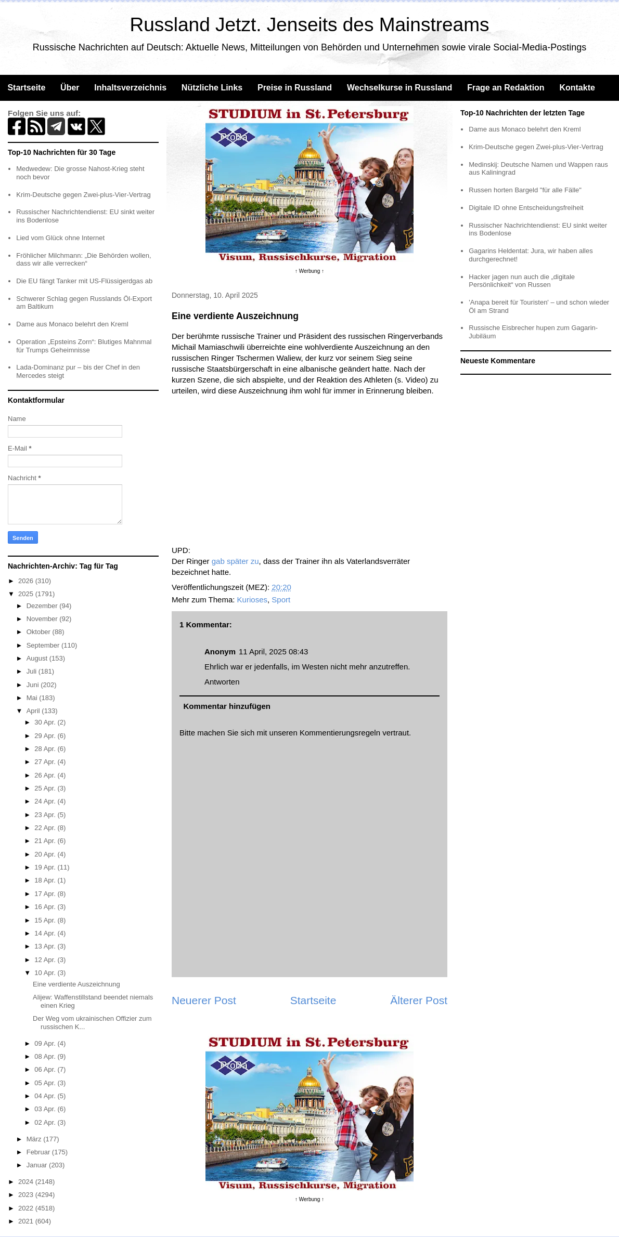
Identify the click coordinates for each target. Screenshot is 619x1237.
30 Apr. (45, 722)
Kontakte (577, 87)
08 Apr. (45, 1056)
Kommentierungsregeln (340, 732)
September (44, 645)
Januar (38, 1165)
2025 (26, 594)
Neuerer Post (204, 1000)
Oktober (40, 632)
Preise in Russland (294, 87)
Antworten (222, 681)
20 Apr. (45, 854)
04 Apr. (45, 1096)
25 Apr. (45, 788)
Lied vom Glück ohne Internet (60, 238)
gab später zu (235, 561)
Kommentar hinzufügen (227, 706)
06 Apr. (45, 1069)
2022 (26, 1208)
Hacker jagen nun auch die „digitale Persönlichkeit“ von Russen (522, 281)
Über (69, 87)
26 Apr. (45, 775)
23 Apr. (45, 815)
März (35, 1139)
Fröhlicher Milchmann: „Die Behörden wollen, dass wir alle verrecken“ (83, 260)
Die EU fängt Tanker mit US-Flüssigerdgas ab (84, 281)
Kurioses (252, 599)
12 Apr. (45, 960)
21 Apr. (45, 841)
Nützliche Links (212, 87)
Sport (281, 599)
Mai (33, 698)
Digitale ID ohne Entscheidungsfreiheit (526, 208)
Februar (39, 1152)
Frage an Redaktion (505, 87)
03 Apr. (45, 1109)
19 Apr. (45, 867)
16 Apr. (45, 907)
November (43, 619)
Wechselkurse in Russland (399, 87)
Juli (32, 671)
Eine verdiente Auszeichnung (76, 984)
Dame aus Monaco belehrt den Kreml (72, 324)
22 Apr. (45, 828)
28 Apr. (45, 749)
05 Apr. (45, 1083)
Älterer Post (418, 1000)
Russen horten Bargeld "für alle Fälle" (525, 190)
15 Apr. (45, 920)
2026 (26, 581)
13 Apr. (45, 946)
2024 (26, 1182)
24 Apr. (45, 801)
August (38, 658)
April (34, 711)
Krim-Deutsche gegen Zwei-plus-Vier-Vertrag (83, 195)
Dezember (43, 606)
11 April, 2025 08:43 (273, 651)
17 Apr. (45, 894)
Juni (34, 685)
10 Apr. (45, 973)
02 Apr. (45, 1122)
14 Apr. (45, 933)
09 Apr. (45, 1043)
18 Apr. (45, 880)
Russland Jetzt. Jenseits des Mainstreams (309, 24)
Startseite (26, 87)
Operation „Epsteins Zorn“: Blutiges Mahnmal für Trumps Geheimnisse (83, 346)
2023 (26, 1195)
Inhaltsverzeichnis (130, 87)
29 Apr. (45, 736)
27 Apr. (45, 762)
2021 (26, 1221)
